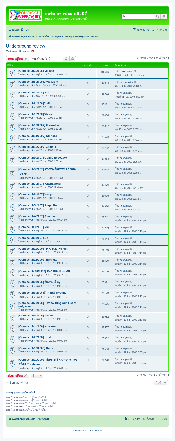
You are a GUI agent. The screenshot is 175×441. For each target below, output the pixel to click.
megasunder (126, 82)
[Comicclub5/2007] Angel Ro (37, 205)
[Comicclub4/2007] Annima (36, 216)
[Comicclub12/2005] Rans (35, 348)
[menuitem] (25, 30)
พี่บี (32, 51)
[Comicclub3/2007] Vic (33, 227)
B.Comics (24, 51)
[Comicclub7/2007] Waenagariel (39, 183)
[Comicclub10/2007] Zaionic (37, 146)
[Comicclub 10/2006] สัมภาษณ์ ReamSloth (46, 271)
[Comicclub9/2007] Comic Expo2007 (42, 157)
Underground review (25, 46)
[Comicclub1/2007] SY (33, 237)
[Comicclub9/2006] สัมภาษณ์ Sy (39, 282)
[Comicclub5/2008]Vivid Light (38, 81)
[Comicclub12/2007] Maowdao (38, 125)
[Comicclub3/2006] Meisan (36, 70)
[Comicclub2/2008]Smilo (34, 103)
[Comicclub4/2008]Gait (33, 92)
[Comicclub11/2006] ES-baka (37, 259)
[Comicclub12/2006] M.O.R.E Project (42, 248)
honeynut (28, 74)
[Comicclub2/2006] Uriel (34, 337)
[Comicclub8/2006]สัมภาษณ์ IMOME (42, 292)
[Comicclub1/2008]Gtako (35, 114)
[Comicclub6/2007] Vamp (35, 194)
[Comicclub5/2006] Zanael (35, 315)
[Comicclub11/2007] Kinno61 (37, 136)
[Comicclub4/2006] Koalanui (37, 326)
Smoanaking (126, 71)
